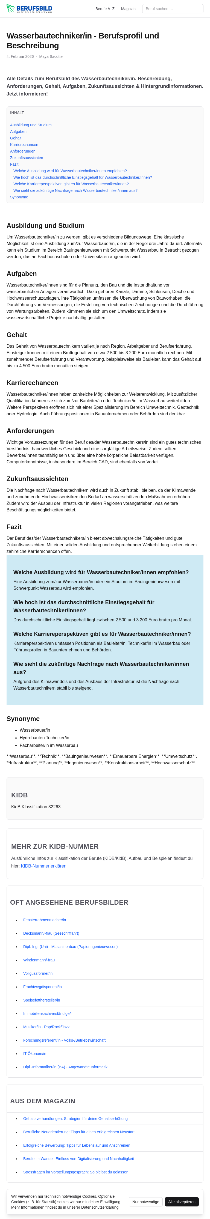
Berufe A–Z (105, 9)
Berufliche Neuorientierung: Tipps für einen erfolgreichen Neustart (79, 1132)
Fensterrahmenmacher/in (44, 920)
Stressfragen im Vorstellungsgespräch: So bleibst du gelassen (75, 1172)
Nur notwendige (145, 1202)
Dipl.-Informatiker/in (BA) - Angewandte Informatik (65, 1067)
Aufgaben (18, 131)
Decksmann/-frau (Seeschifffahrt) (51, 933)
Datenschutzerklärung (99, 1207)
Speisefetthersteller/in (41, 1000)
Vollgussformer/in (37, 973)
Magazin (128, 9)
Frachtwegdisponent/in (42, 987)
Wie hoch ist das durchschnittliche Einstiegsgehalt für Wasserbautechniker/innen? (82, 177)
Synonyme (19, 197)
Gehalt (15, 138)
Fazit (14, 164)
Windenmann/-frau (39, 960)
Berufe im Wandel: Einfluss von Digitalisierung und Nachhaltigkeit (78, 1159)
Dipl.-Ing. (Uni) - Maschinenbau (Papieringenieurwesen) (70, 946)
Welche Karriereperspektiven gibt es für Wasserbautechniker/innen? (71, 184)
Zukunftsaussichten (26, 158)
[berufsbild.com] (29, 8)
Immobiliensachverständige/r (47, 1013)
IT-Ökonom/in (34, 1053)
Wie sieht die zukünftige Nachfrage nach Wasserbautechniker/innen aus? (75, 190)
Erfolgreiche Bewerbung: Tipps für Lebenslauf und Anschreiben (76, 1145)
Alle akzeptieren (182, 1202)
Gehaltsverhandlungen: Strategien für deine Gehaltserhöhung (75, 1118)
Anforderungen (23, 151)
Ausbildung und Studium (31, 125)
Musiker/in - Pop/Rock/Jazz (46, 1027)
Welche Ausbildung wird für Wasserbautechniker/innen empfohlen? (70, 171)
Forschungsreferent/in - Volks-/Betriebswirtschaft (64, 1040)
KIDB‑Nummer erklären (43, 866)
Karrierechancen (24, 144)
